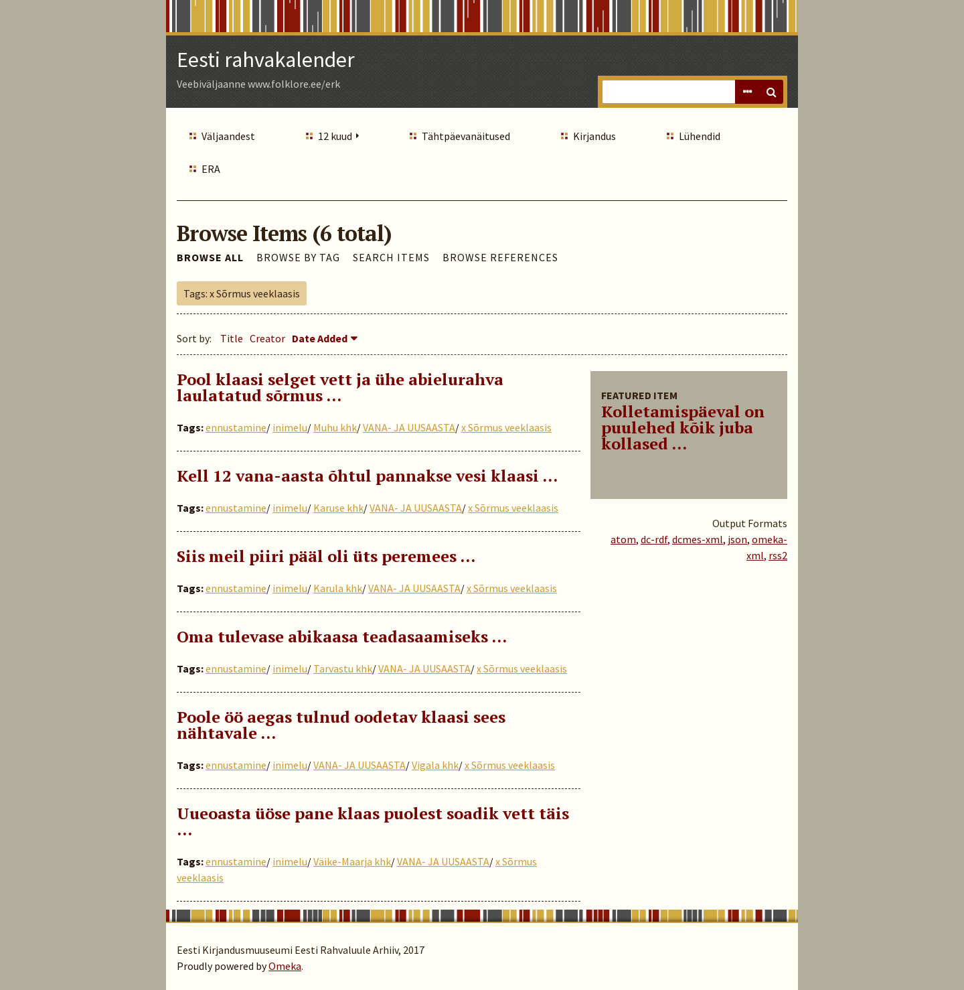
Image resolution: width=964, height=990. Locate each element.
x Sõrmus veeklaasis (506, 427)
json (737, 539)
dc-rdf (654, 539)
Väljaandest (228, 136)
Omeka (284, 966)
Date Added (319, 338)
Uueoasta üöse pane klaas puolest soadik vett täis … (373, 821)
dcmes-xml (697, 539)
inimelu (289, 427)
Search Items (391, 257)
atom (623, 539)
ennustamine (236, 427)
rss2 (778, 555)
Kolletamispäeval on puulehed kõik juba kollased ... (683, 427)
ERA (211, 168)
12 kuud (335, 136)
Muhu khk (335, 427)
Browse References (500, 257)
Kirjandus (594, 136)
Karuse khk (338, 507)
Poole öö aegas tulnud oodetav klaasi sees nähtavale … (341, 725)
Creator (267, 338)
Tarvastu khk (342, 668)
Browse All (210, 257)
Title (231, 338)
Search (771, 92)
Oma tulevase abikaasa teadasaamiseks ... (342, 636)
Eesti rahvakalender (266, 59)
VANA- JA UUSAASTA (409, 427)
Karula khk (337, 588)
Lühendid (699, 136)
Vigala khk (435, 765)
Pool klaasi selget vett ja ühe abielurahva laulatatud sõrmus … (340, 387)
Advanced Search (747, 92)
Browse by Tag (298, 257)
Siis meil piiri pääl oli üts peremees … (326, 556)
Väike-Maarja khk (352, 861)
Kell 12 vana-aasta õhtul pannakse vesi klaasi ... (367, 475)
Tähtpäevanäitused (466, 136)
